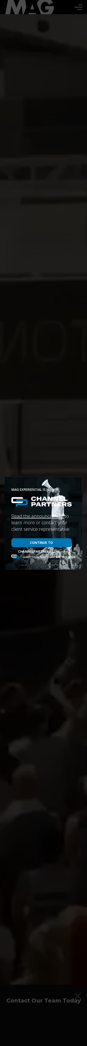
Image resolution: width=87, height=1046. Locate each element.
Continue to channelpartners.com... (41, 543)
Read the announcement (37, 516)
